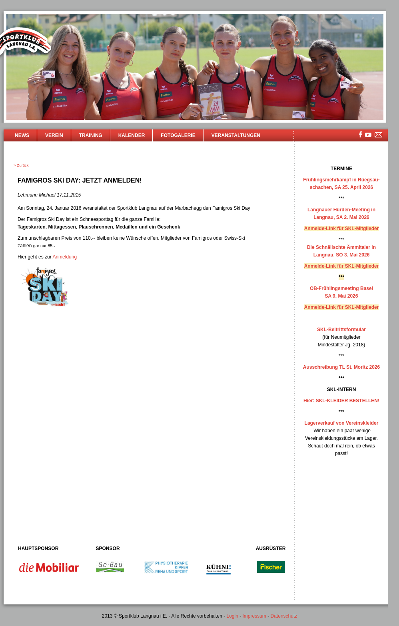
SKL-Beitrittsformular (341, 329)
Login (232, 616)
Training (90, 135)
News (22, 135)
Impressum (254, 616)
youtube (368, 135)
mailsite (379, 135)
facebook (360, 134)
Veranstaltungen (235, 135)
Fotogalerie (178, 135)
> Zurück (21, 165)
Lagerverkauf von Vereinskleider (342, 423)
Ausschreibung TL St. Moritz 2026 (341, 367)
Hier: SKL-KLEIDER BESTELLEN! (341, 400)
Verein (54, 135)
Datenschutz (284, 616)
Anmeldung (64, 257)
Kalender (131, 135)
